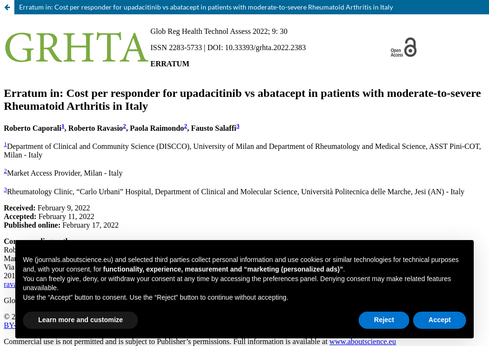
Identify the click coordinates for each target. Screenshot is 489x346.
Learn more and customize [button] (80, 320)
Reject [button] (384, 320)
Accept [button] (439, 320)
